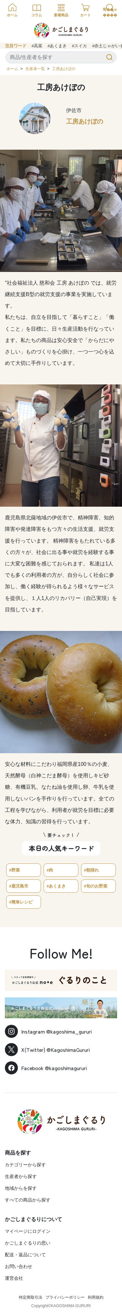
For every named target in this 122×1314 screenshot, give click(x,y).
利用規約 (95, 1297)
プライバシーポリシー (65, 1297)
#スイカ (79, 45)
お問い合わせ (18, 1266)
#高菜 (37, 45)
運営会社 (14, 1278)
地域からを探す (21, 1188)
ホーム (12, 69)
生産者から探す (21, 1176)
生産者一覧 (35, 69)
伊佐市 (74, 110)
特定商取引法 (30, 1297)
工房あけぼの (63, 69)
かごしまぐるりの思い (27, 1243)
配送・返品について (25, 1254)
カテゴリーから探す (25, 1164)
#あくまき (57, 45)
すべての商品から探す (27, 1199)
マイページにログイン (27, 1231)
